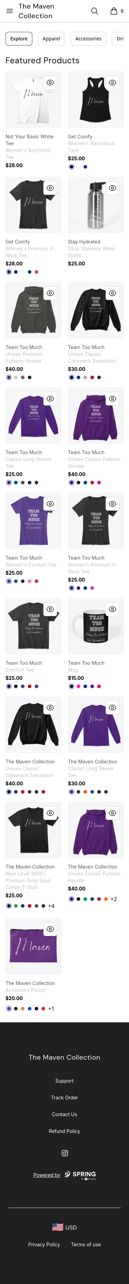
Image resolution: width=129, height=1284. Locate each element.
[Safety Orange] (85, 792)
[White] (78, 167)
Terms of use (86, 1244)
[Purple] (9, 483)
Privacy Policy (44, 1244)
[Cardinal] (43, 792)
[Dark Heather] (78, 792)
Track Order (64, 1097)
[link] (33, 99)
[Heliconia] (99, 483)
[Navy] (16, 272)
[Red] (92, 483)
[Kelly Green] (16, 906)
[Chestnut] (23, 377)
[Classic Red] (36, 581)
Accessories (88, 38)
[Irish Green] (85, 899)
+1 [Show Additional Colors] (51, 1008)
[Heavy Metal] (36, 906)
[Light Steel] (85, 377)
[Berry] (36, 272)
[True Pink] (30, 581)
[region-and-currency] (64, 1227)
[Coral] (23, 1009)
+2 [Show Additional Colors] (114, 899)
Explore (19, 38)
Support (64, 1081)
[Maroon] (30, 792)
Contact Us (64, 1114)
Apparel (51, 38)
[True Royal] (30, 272)
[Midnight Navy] (43, 906)
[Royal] (85, 167)
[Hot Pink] (78, 686)
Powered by (64, 1176)
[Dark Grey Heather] (9, 377)
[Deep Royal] (78, 377)
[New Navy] (16, 686)
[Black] (71, 167)
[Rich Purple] (92, 686)
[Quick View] (50, 82)
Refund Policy (64, 1131)
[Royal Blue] (85, 686)
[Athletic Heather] (16, 377)
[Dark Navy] (36, 1009)
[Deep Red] (92, 377)
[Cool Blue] (23, 906)
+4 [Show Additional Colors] (51, 906)
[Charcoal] (23, 483)
